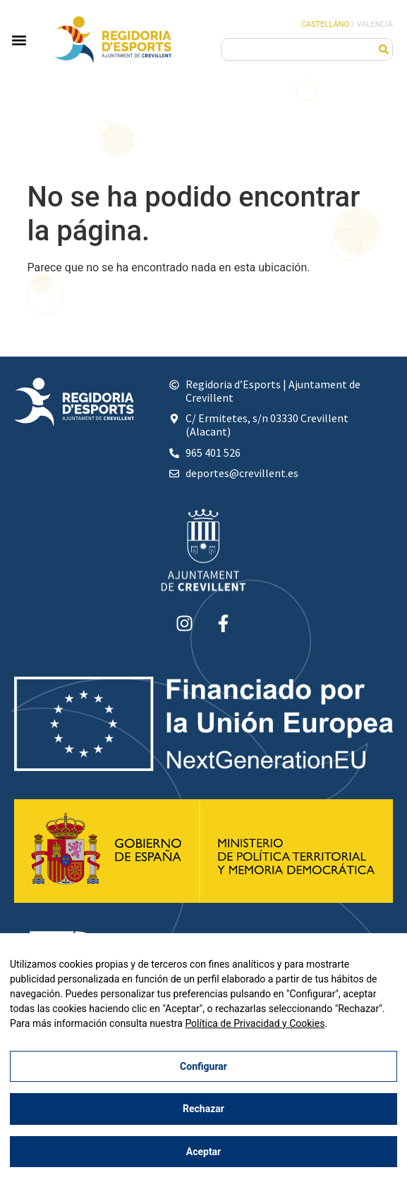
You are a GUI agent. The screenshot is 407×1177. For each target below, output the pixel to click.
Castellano (325, 24)
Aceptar (203, 1151)
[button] (18, 39)
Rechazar (203, 1108)
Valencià (375, 24)
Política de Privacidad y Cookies (254, 1023)
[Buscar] (383, 49)
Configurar (203, 1066)
